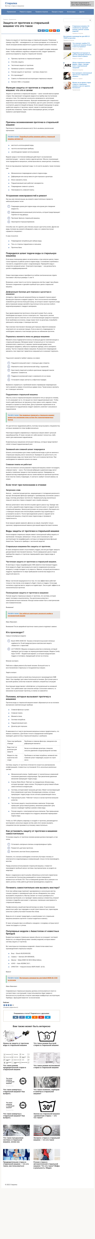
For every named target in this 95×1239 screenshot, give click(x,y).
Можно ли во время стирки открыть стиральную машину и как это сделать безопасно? (81, 85)
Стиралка (11, 3)
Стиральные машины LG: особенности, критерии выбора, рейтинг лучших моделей (80, 28)
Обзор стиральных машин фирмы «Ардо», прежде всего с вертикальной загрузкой (81, 65)
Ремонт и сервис (26, 12)
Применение (11, 12)
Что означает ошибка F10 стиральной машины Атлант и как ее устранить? (82, 45)
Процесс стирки (57, 12)
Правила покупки (41, 12)
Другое (81, 12)
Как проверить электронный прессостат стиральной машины (82, 74)
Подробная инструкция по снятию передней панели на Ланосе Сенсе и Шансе (81, 54)
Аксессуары (71, 12)
